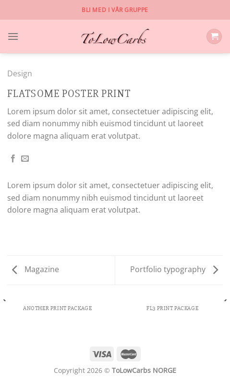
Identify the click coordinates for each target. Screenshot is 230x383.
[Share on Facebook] (13, 159)
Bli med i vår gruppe (115, 10)
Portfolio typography (174, 269)
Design (19, 73)
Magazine (35, 269)
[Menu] (13, 36)
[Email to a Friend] (25, 159)
